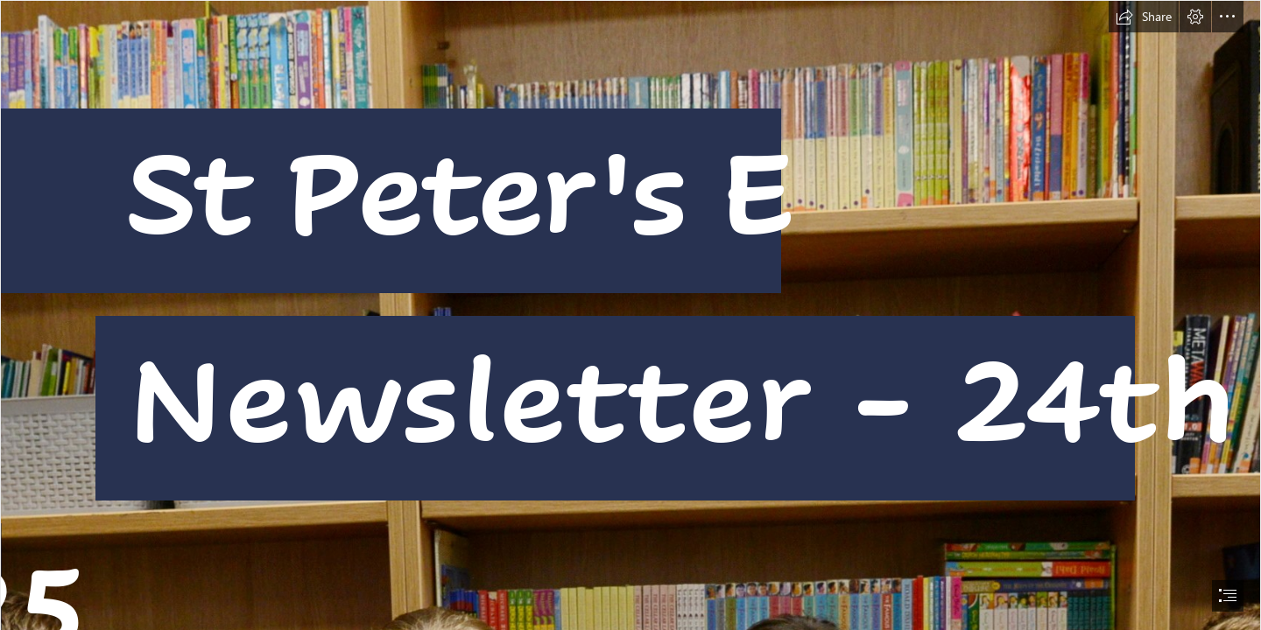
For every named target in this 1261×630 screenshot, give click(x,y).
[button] (1144, 16)
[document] (630, 315)
